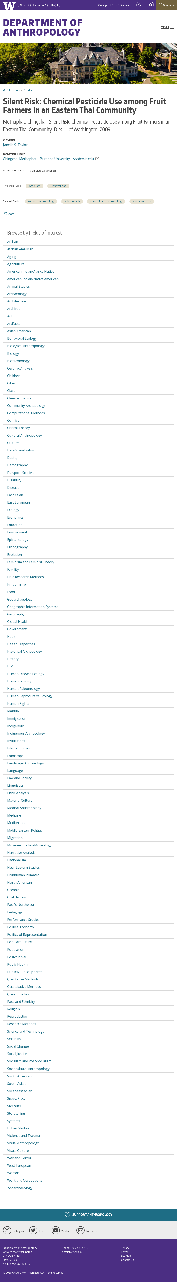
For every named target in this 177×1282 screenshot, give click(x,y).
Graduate (29, 90)
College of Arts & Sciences (114, 5)
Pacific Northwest (20, 904)
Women (13, 1173)
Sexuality (14, 1039)
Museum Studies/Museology (29, 845)
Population (15, 949)
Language (15, 770)
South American (19, 1076)
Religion (13, 1009)
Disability (14, 480)
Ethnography (17, 547)
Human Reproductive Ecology (29, 696)
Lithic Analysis (18, 793)
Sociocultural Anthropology (106, 201)
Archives (13, 308)
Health (12, 636)
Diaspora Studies (20, 472)
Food (11, 592)
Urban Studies (18, 1128)
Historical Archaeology (24, 651)
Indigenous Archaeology (26, 733)
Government (17, 629)
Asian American (19, 331)
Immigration (16, 718)
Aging (11, 256)
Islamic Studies (18, 748)
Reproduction (17, 1016)
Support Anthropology (88, 1215)
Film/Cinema (16, 584)
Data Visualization (21, 450)
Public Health (72, 201)
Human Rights (18, 703)
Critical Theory (18, 428)
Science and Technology (25, 1031)
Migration (15, 837)
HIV (10, 666)
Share (9, 214)
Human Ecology (19, 681)
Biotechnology (18, 361)
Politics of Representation (27, 934)
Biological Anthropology (26, 346)
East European (18, 502)
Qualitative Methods (22, 979)
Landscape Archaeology (25, 763)
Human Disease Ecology (25, 674)
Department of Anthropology (42, 27)
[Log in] (139, 5)
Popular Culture (19, 942)
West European (19, 1165)
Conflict (13, 420)
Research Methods (21, 1024)
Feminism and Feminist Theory (30, 562)
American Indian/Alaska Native (30, 271)
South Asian (16, 1083)
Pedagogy (15, 912)
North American (19, 882)
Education (14, 525)
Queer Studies (18, 994)
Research (14, 90)
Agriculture (15, 264)
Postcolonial (16, 957)
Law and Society (19, 778)
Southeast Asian (142, 201)
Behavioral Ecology (22, 338)
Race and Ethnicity (21, 1001)
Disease (13, 487)
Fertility (13, 569)
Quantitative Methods (24, 986)
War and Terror (19, 1158)
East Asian (15, 495)
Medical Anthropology (41, 201)
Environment (17, 532)
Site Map (126, 1256)
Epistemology (17, 539)
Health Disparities (21, 644)
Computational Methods (26, 413)
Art (9, 316)
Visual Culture (18, 1150)
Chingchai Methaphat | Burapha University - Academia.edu (51, 158)
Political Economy (20, 927)
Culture (13, 443)
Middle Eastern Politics (24, 830)
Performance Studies (23, 919)
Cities (11, 383)
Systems (13, 1121)
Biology (13, 353)
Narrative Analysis (21, 852)
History (13, 659)
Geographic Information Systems (32, 606)
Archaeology (17, 294)
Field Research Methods (25, 577)
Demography (17, 465)
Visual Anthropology (23, 1143)
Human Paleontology (23, 688)
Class (11, 390)
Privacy (125, 1248)
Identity (13, 711)
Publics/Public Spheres (24, 971)
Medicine (14, 815)
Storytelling (16, 1113)
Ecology (13, 509)
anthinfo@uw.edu (72, 1252)
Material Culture (19, 800)
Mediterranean (18, 822)
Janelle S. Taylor (15, 144)
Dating (12, 457)
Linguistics (15, 785)
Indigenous (16, 726)
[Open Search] (150, 5)
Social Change (18, 1046)
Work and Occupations (24, 1180)
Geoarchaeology (19, 599)
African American (20, 249)
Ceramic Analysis (20, 368)
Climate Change (19, 398)
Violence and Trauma (23, 1135)
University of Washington (26, 1272)
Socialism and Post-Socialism (29, 1061)
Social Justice (17, 1053)
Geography (15, 614)
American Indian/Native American (33, 279)
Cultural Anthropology (24, 435)
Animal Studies (18, 286)
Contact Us (127, 1260)
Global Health (17, 621)
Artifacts (13, 323)
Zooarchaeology (19, 1188)
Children (13, 375)
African (12, 241)
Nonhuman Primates (23, 875)
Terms (124, 1252)
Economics (15, 517)
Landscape (15, 756)
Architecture (16, 301)
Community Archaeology (26, 405)
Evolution (14, 554)
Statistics (14, 1106)
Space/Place (16, 1098)
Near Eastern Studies (23, 867)
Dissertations (58, 186)
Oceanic (13, 890)
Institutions (16, 740)
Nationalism (16, 860)
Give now (167, 5)
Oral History (16, 897)
